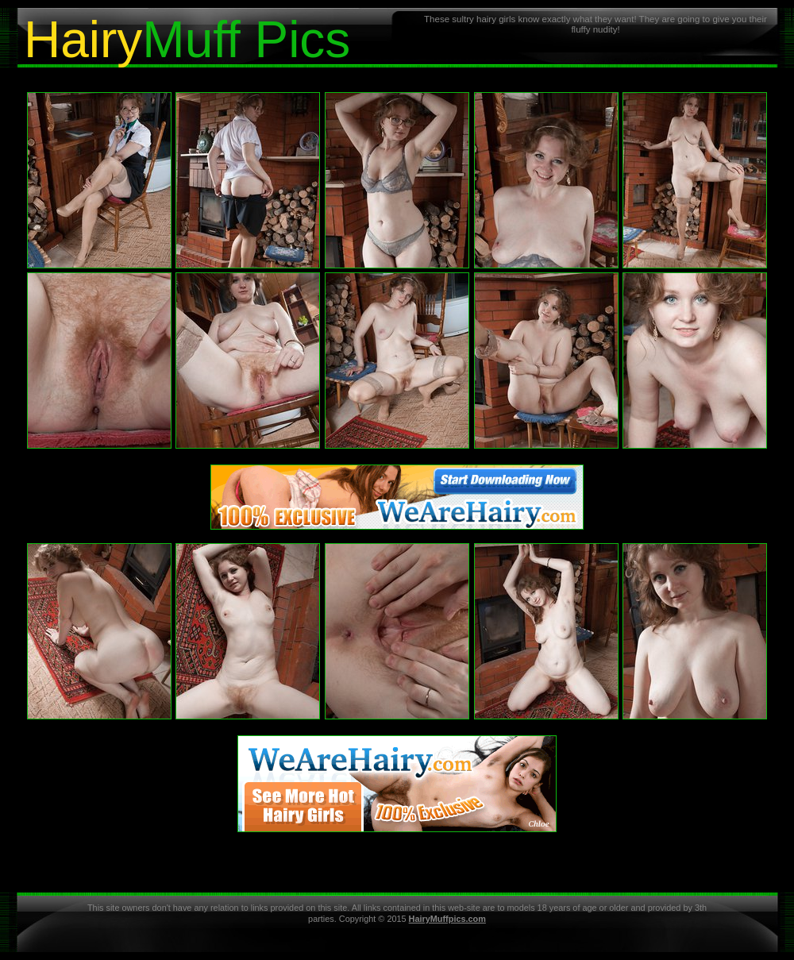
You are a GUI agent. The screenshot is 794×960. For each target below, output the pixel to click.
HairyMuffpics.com (447, 918)
